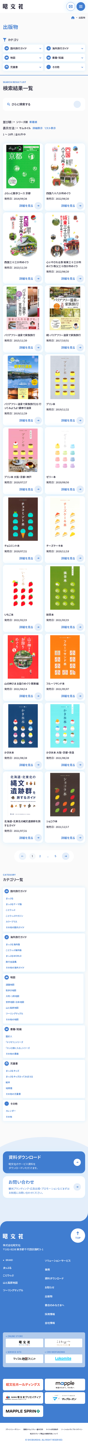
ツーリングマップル (14, 1013)
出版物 (82, 17)
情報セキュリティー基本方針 (33, 1429)
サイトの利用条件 (52, 1429)
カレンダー (11, 1110)
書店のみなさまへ (54, 1305)
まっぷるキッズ (12, 1070)
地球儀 (9, 1088)
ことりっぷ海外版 (14, 950)
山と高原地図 (12, 1007)
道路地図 (10, 984)
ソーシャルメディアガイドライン (71, 1429)
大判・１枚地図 (12, 996)
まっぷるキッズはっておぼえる (19, 1076)
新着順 (33, 122)
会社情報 (50, 1323)
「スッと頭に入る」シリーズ (18, 1047)
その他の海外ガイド (15, 967)
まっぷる (9, 898)
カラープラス (11, 921)
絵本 (8, 1082)
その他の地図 (12, 1019)
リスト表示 (50, 128)
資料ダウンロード (54, 1278)
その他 (9, 1116)
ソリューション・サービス (58, 1260)
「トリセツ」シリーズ (14, 1041)
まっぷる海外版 (13, 944)
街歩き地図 (11, 990)
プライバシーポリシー (13, 1429)
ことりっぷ (10, 909)
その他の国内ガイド (15, 927)
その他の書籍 (12, 1053)
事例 (47, 1269)
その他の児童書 (13, 1093)
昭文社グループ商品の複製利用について (44, 1434)
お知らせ (49, 1287)
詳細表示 (38, 128)
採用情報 (50, 1314)
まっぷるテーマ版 (14, 904)
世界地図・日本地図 (15, 1001)
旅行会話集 (11, 961)
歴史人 (9, 1036)
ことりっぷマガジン (14, 915)
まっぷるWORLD (13, 955)
